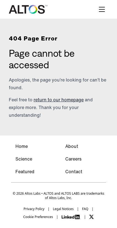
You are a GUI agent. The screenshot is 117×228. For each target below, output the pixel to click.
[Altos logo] (28, 9)
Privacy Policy (34, 209)
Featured (24, 171)
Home (21, 146)
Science (23, 159)
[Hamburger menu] (102, 9)
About (71, 146)
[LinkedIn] (71, 217)
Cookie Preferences (38, 217)
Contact (73, 171)
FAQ (85, 209)
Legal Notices (63, 209)
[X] (91, 217)
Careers (73, 159)
